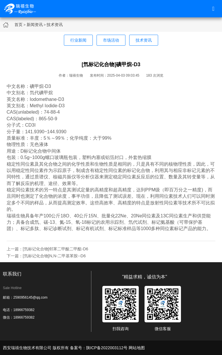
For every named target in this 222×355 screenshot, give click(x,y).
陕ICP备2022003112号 (106, 347)
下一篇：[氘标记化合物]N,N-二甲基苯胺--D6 (46, 256)
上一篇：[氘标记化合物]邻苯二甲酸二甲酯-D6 (47, 249)
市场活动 (111, 40)
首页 (18, 24)
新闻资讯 (35, 24)
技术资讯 (55, 24)
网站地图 (137, 347)
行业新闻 (78, 40)
